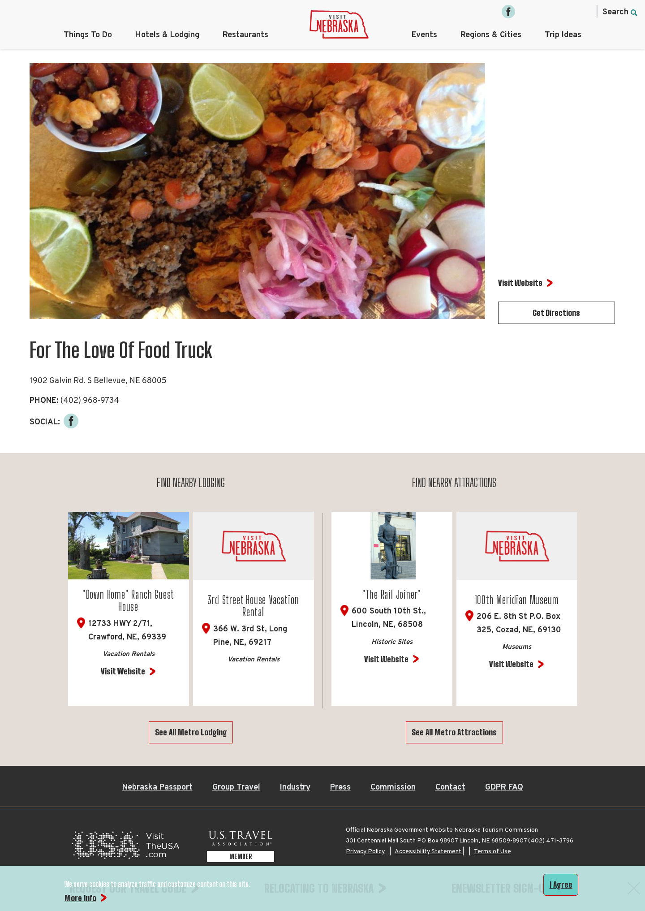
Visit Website (123, 671)
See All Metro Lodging (191, 732)
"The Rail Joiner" (391, 594)
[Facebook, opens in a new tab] (508, 11)
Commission (393, 787)
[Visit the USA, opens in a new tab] (125, 847)
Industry (295, 787)
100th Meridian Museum (517, 599)
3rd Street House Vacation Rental (253, 606)
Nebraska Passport (157, 787)
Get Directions (556, 313)
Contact (450, 787)
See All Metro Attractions (454, 732)
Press (340, 787)
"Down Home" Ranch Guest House (128, 600)
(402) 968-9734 (89, 401)
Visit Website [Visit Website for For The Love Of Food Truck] (520, 283)
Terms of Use (492, 851)
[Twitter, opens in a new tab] (546, 11)
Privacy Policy (365, 851)
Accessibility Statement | (429, 851)
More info (80, 898)
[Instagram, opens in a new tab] (527, 11)
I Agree (561, 884)
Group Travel (236, 787)
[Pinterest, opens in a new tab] (565, 11)
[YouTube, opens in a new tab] (583, 11)
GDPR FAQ (504, 787)
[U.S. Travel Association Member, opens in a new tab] (240, 847)
